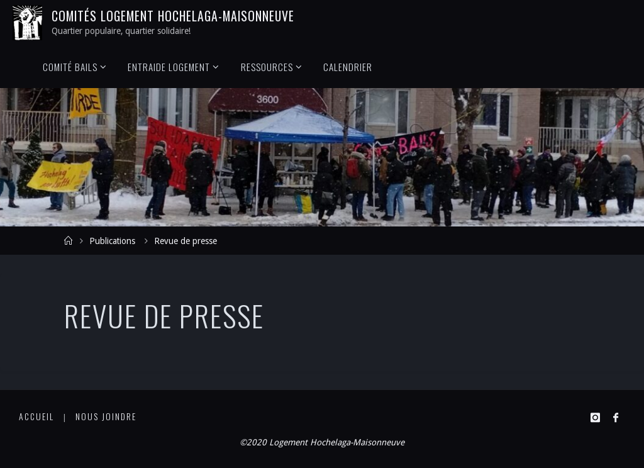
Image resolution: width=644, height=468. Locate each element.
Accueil (36, 416)
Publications (112, 241)
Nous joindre (105, 416)
